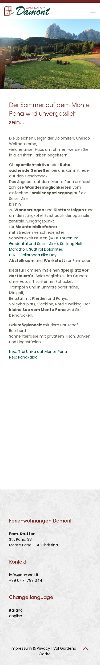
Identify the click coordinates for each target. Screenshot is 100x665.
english (15, 616)
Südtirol (44, 654)
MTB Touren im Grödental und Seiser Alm (43, 240)
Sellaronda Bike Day (39, 255)
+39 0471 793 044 (25, 580)
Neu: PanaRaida (23, 357)
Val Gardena (64, 648)
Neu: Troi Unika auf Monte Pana (38, 351)
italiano (16, 610)
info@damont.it (23, 575)
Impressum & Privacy (30, 648)
